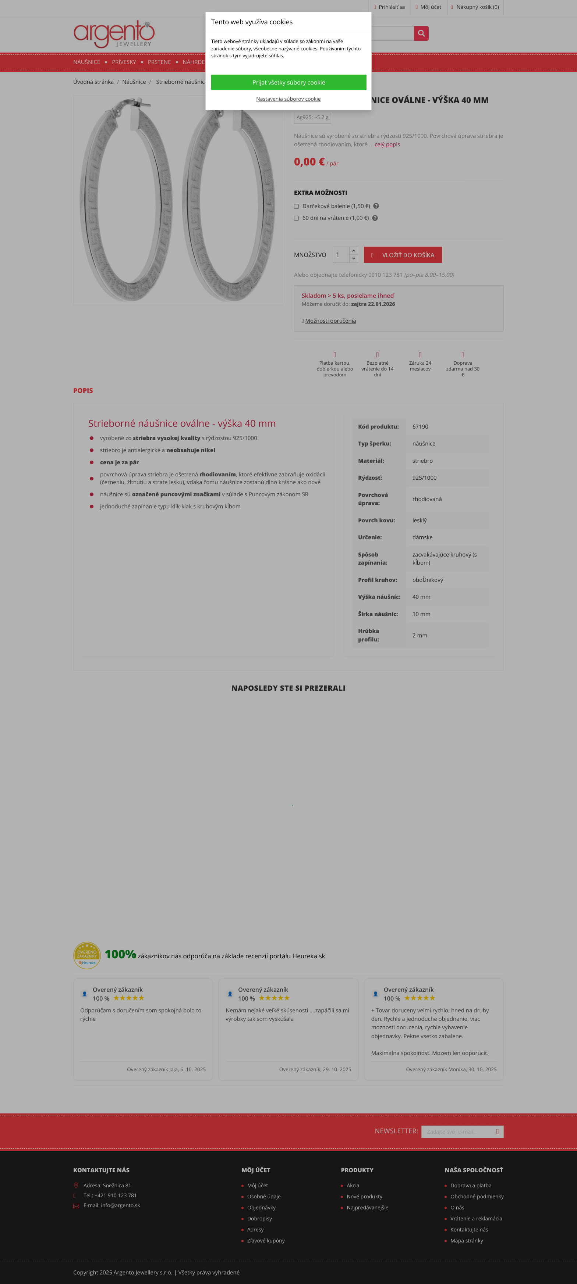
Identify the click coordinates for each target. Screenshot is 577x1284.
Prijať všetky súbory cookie (288, 82)
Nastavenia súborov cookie (288, 99)
